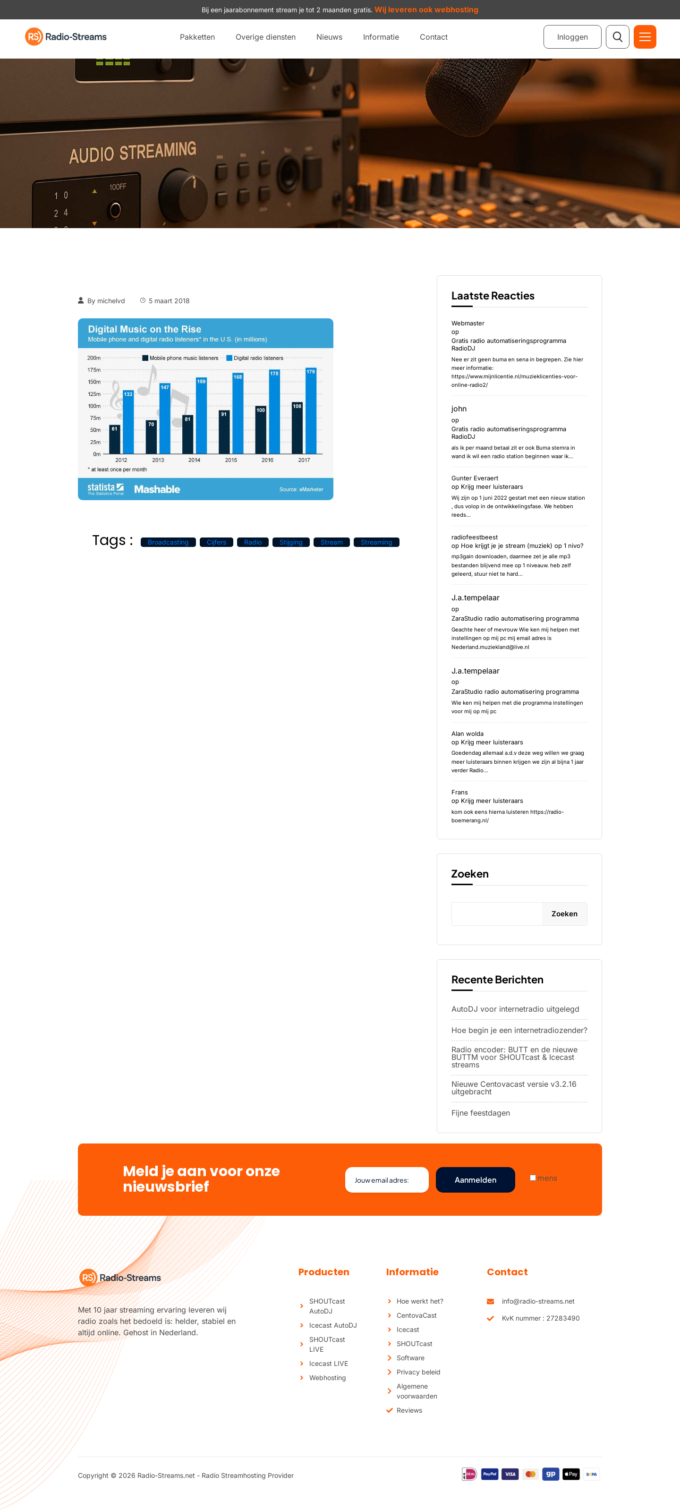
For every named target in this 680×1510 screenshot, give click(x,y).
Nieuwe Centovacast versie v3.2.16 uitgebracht (514, 1087)
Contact (434, 37)
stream (332, 542)
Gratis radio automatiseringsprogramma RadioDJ (508, 344)
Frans (459, 792)
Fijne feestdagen (480, 1113)
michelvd (111, 301)
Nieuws (329, 37)
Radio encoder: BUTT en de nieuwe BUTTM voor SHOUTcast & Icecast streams (514, 1057)
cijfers (216, 542)
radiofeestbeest (474, 537)
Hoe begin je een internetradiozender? (519, 1030)
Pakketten (197, 37)
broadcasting (168, 542)
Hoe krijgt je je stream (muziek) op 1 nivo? (522, 545)
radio (253, 542)
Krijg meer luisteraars (492, 486)
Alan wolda (467, 733)
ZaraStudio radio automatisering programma (515, 618)
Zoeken (470, 873)
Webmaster (467, 323)
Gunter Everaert (474, 478)
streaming (376, 542)
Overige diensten (266, 37)
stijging (291, 542)
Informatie (381, 37)
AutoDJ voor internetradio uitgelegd (515, 1009)
